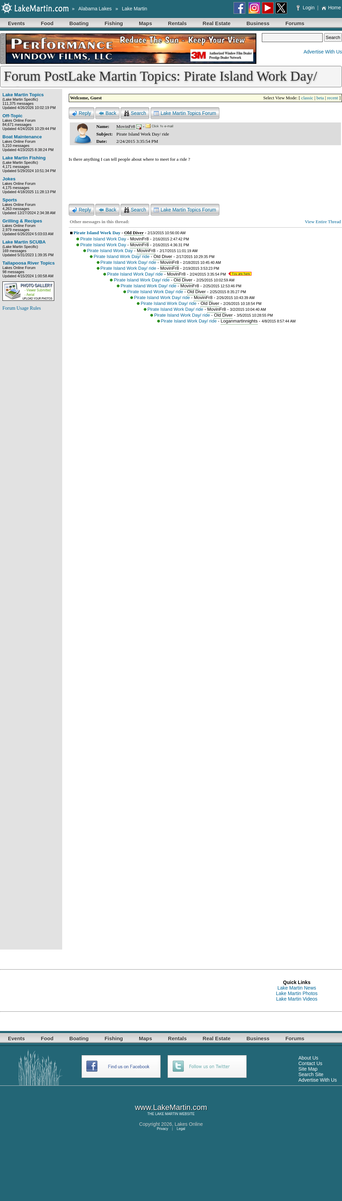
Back (107, 113)
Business (257, 23)
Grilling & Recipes (22, 221)
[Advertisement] (30, 420)
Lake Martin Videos (296, 999)
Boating (79, 23)
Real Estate (217, 23)
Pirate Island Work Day (97, 232)
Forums (294, 23)
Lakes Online (189, 1124)
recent (332, 97)
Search (135, 113)
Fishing (114, 23)
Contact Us (310, 1063)
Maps (145, 23)
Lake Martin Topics (23, 94)
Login (306, 7)
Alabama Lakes (95, 8)
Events (16, 23)
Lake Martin (134, 8)
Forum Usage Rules (21, 308)
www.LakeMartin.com (171, 1107)
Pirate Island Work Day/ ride (122, 256)
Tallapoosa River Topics (28, 263)
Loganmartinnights (239, 321)
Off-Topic (12, 115)
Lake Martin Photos (297, 993)
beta (320, 97)
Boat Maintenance (22, 136)
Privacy (162, 1129)
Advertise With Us (323, 51)
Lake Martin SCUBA (24, 242)
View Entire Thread (323, 221)
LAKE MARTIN (166, 1114)
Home (331, 7)
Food (47, 23)
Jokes (9, 178)
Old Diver (133, 232)
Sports (9, 199)
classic (307, 97)
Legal (181, 1129)
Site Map (307, 1069)
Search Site (310, 1074)
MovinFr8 (125, 126)
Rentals (177, 23)
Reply (81, 113)
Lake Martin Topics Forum (185, 113)
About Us (308, 1058)
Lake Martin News (296, 988)
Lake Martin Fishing (24, 157)
